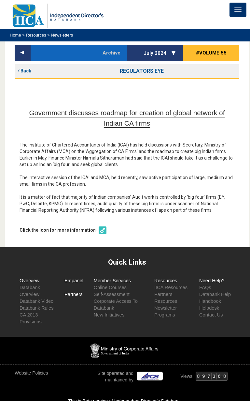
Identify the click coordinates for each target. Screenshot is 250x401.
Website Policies (32, 373)
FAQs (205, 287)
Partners (73, 294)
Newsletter (165, 308)
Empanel (73, 280)
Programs (164, 314)
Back (24, 70)
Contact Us (211, 314)
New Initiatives (109, 314)
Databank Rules (37, 308)
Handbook (210, 301)
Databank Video (36, 301)
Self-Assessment (112, 294)
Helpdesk (209, 308)
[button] (174, 53)
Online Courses (110, 287)
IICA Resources (171, 287)
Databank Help (215, 294)
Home (16, 35)
